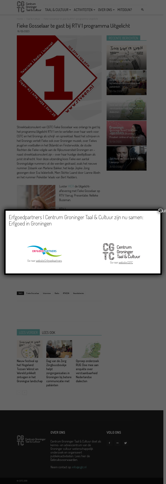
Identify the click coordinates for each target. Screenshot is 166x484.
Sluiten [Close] (160, 210)
